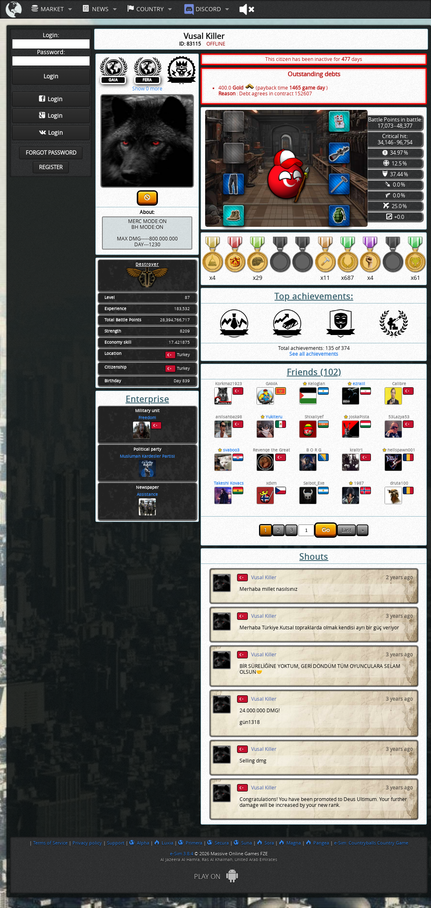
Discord (201, 9)
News (95, 9)
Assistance (147, 494)
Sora (265, 843)
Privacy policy (87, 843)
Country (145, 9)
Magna (290, 843)
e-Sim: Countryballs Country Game (371, 843)
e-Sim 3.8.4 (181, 854)
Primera (190, 843)
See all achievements (313, 354)
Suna (243, 843)
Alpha (139, 843)
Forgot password (51, 153)
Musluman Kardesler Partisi (147, 456)
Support (115, 843)
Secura (218, 843)
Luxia (163, 843)
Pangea (317, 843)
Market (47, 9)
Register (51, 167)
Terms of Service (50, 843)
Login (51, 99)
